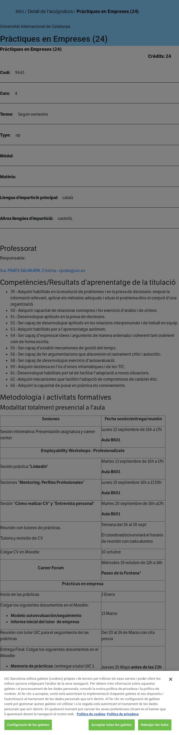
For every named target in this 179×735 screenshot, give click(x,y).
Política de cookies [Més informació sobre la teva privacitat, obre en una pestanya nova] (91, 720)
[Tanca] (170, 685)
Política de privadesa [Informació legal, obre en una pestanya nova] (123, 720)
